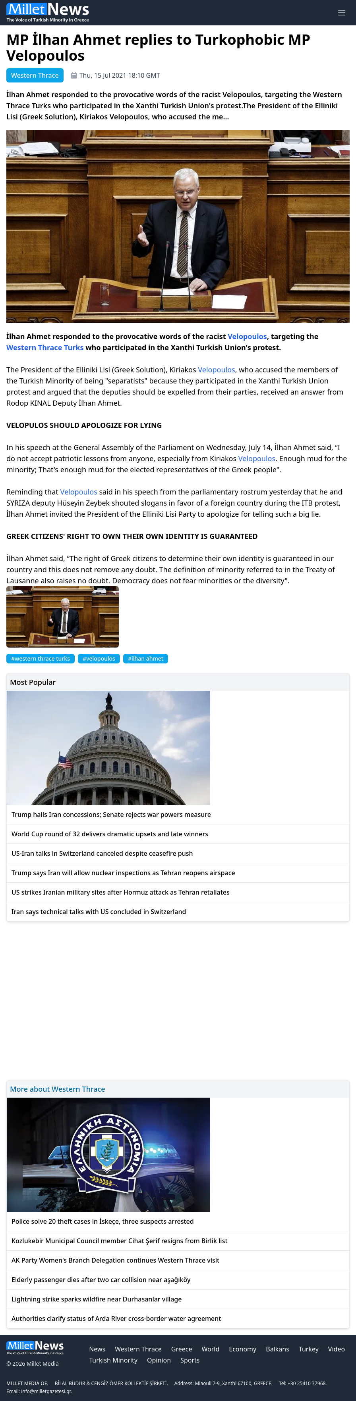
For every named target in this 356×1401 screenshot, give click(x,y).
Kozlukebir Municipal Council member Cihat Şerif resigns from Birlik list (120, 1240)
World (210, 1349)
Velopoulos (247, 336)
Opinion (159, 1360)
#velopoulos (99, 658)
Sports (189, 1360)
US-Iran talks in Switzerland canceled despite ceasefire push (102, 853)
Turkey (309, 1349)
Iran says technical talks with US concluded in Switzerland (99, 911)
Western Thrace (138, 1349)
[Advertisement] (178, 999)
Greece (181, 1349)
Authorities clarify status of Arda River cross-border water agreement (116, 1318)
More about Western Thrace (57, 1089)
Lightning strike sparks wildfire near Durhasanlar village (97, 1299)
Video (336, 1349)
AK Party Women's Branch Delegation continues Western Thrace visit (115, 1260)
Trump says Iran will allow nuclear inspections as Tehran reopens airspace (123, 872)
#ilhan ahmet (145, 658)
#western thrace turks (40, 658)
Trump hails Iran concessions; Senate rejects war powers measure (111, 814)
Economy (242, 1349)
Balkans (277, 1349)
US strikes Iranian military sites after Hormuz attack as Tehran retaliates (121, 892)
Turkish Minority (113, 1360)
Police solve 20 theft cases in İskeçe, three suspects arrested (103, 1221)
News (97, 1349)
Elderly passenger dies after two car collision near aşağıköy (101, 1279)
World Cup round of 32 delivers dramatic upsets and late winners (110, 834)
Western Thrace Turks (45, 347)
